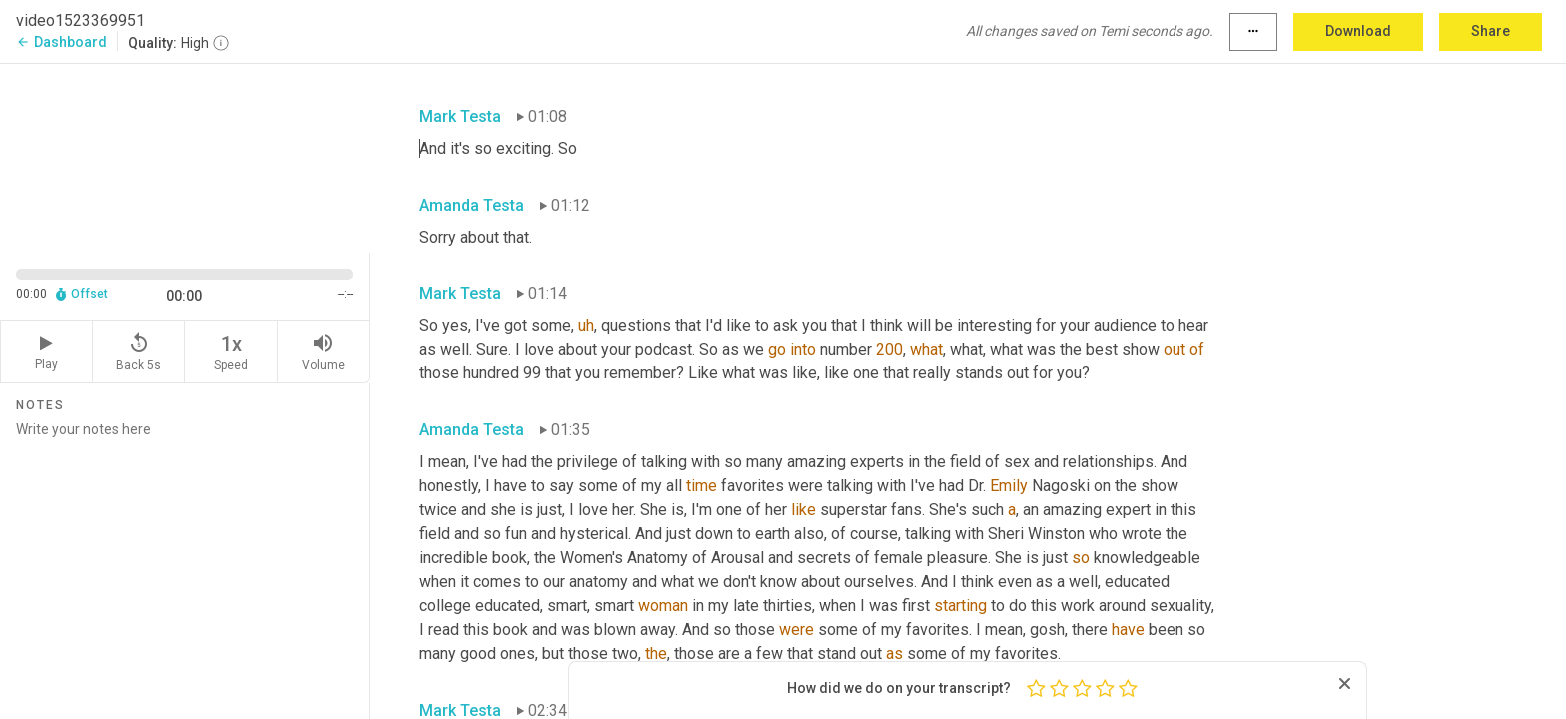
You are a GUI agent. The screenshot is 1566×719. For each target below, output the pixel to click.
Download (1358, 31)
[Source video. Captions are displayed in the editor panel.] (185, 156)
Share (1490, 31)
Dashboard (61, 42)
